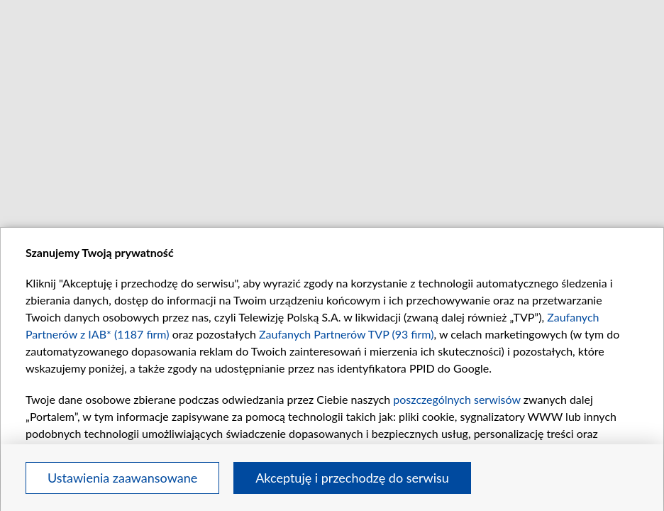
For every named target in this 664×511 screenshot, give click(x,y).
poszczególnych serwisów (456, 399)
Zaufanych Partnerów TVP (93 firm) (346, 334)
